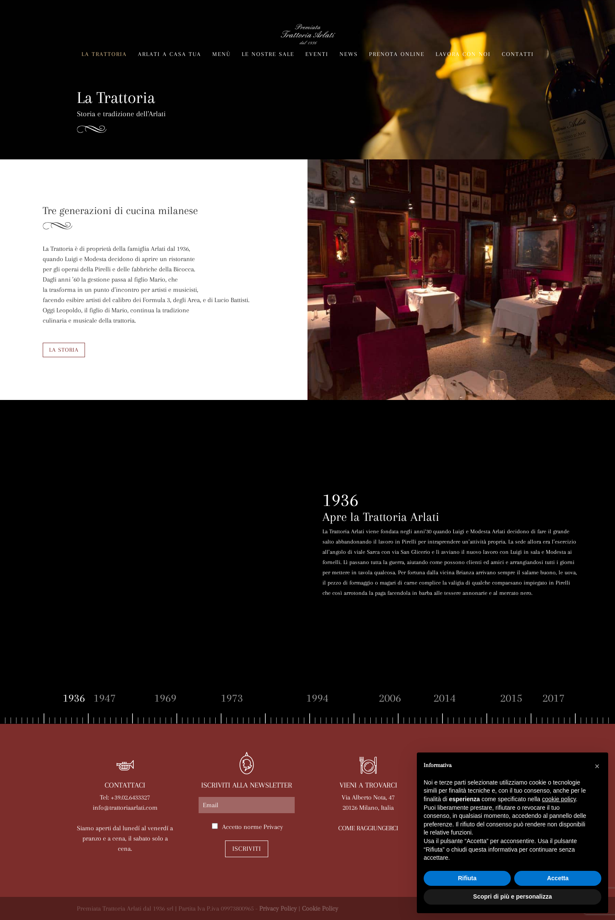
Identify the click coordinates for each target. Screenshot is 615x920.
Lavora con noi (463, 54)
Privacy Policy (278, 908)
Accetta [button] (558, 878)
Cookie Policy (320, 908)
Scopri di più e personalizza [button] (512, 896)
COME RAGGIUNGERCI (368, 828)
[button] (597, 766)
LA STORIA (64, 350)
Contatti (518, 54)
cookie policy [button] (559, 799)
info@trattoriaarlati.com (125, 807)
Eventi (316, 54)
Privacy (273, 827)
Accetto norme (252, 827)
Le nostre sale (268, 54)
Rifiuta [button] (467, 878)
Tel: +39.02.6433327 (125, 797)
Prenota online (397, 54)
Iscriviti (246, 848)
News (349, 54)
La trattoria (104, 54)
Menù (221, 54)
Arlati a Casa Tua (169, 54)
